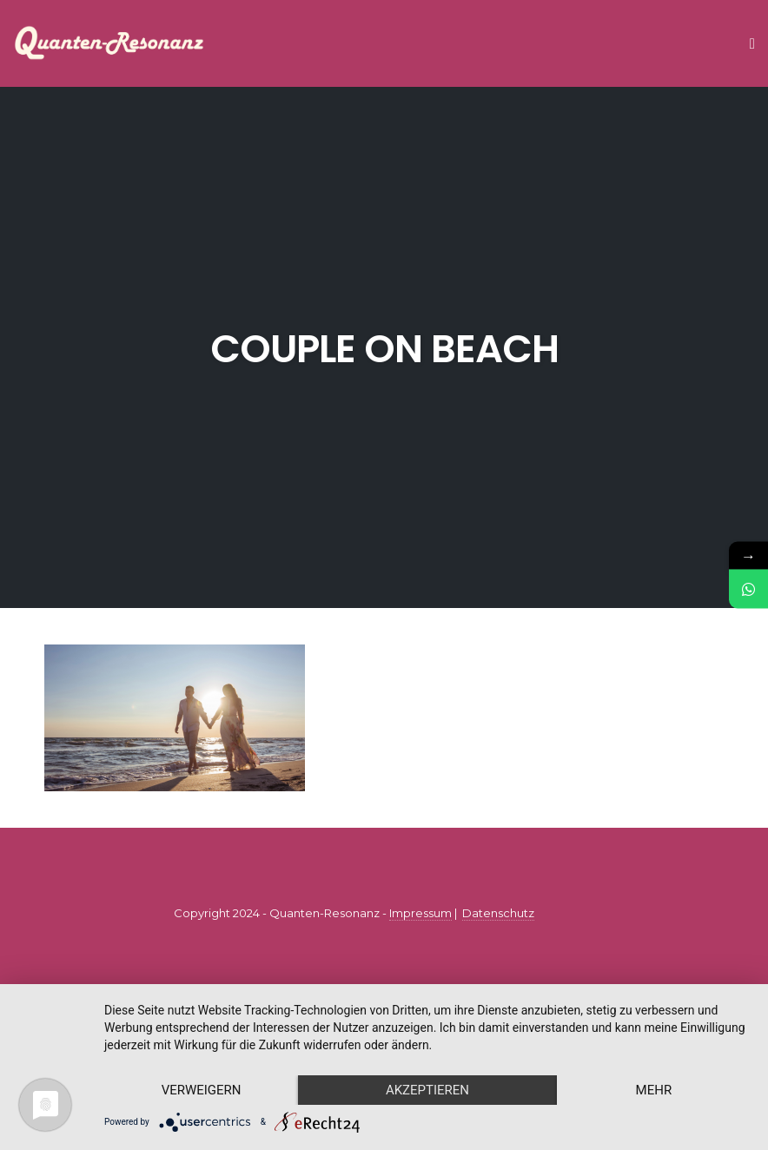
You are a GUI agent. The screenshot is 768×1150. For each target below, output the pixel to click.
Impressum (420, 913)
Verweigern (202, 1090)
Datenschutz (498, 913)
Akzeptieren (427, 1090)
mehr (654, 1090)
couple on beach (384, 348)
